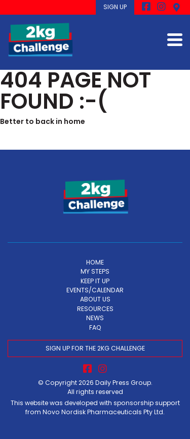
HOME (95, 262)
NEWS (95, 318)
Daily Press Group (123, 382)
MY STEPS (95, 271)
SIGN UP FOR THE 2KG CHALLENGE (95, 348)
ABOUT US (95, 299)
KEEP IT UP (95, 281)
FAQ (95, 327)
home (74, 121)
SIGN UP (115, 7)
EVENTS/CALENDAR (95, 290)
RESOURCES (95, 308)
